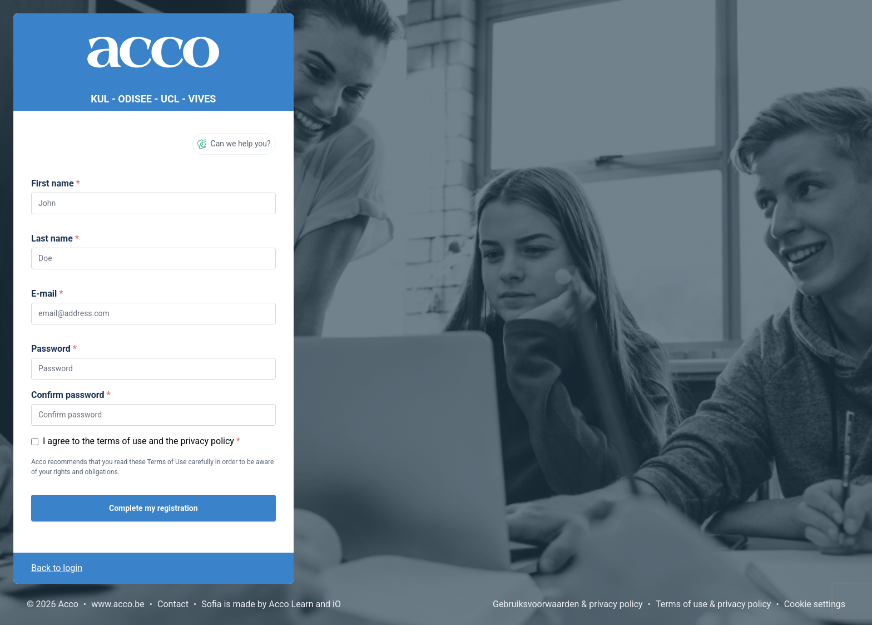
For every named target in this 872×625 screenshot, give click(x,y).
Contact (173, 604)
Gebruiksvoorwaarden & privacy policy (568, 604)
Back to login (56, 568)
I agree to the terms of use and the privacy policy (138, 441)
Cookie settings (814, 604)
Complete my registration (153, 508)
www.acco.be (118, 604)
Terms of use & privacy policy (713, 604)
